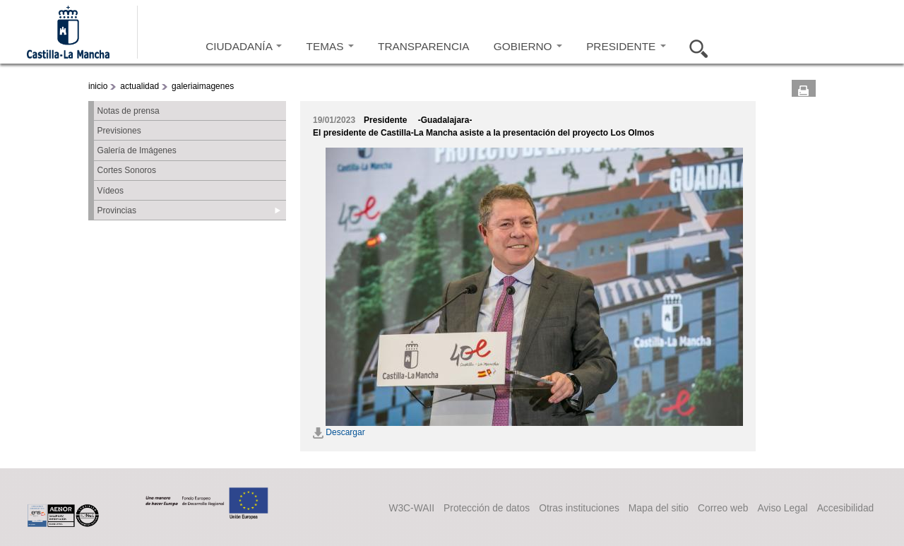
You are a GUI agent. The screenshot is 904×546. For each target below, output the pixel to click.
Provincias (116, 210)
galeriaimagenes (203, 86)
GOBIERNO (528, 46)
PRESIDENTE (625, 46)
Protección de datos (487, 508)
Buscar (694, 47)
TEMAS (330, 46)
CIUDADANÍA (244, 46)
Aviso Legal (782, 508)
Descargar (339, 432)
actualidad (139, 86)
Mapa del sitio (659, 508)
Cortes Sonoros (126, 170)
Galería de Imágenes (137, 150)
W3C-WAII (411, 508)
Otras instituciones (579, 508)
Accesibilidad (845, 508)
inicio (97, 86)
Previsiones (119, 131)
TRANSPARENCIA (423, 46)
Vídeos (110, 191)
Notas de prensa (128, 111)
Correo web (723, 508)
